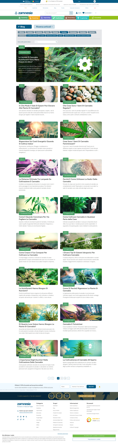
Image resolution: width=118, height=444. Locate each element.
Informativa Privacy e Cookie (76, 415)
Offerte (37, 425)
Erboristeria (38, 413)
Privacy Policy (22, 389)
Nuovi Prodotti (56, 410)
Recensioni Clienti (57, 417)
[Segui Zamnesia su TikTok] (18, 419)
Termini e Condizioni (74, 413)
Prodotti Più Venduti (57, 413)
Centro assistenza (73, 405)
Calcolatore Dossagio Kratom (93, 413)
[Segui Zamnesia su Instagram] (20, 416)
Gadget (37, 422)
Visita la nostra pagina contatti (26, 412)
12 (65, 378)
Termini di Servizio (29, 389)
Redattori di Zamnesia (57, 422)
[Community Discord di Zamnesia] (23, 419)
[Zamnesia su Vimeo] (23, 416)
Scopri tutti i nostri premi (87, 396)
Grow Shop (38, 420)
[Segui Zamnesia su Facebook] (18, 416)
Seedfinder (55, 405)
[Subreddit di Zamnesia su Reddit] (20, 419)
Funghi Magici (39, 417)
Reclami (71, 425)
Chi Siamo (55, 415)
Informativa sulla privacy (63, 433)
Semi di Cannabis (40, 405)
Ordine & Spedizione (74, 410)
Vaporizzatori (39, 410)
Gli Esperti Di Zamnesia (58, 425)
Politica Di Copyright (74, 427)
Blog (54, 408)
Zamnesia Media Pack (57, 420)
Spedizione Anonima (57, 427)
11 (61, 378)
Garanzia (72, 422)
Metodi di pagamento (74, 408)
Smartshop (38, 415)
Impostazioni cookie (94, 439)
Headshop (38, 408)
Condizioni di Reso (74, 417)
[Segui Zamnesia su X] (26, 416)
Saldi (37, 427)
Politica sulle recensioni (75, 420)
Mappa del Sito (56, 429)
